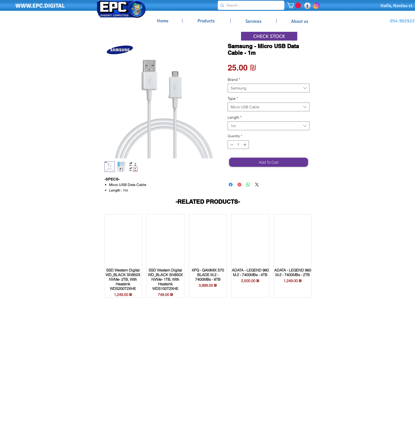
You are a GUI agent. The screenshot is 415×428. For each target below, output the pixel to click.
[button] (294, 5)
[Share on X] (257, 184)
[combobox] (268, 88)
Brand (234, 79)
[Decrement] (231, 145)
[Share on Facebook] (230, 184)
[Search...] (251, 5)
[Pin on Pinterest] (239, 184)
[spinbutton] (238, 145)
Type (233, 98)
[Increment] (245, 145)
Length (234, 117)
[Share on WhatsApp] (248, 184)
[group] (208, 256)
